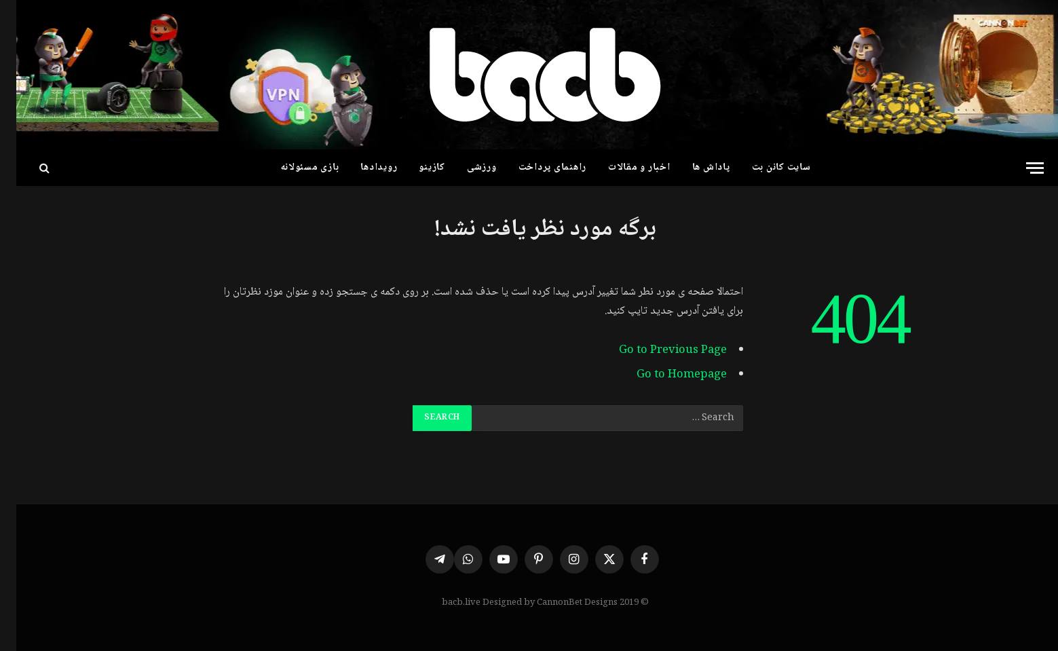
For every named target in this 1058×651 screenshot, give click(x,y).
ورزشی (465, 167)
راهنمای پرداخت (536, 167)
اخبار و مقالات (623, 167)
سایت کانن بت (765, 167)
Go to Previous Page (657, 350)
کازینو (415, 167)
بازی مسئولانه (293, 167)
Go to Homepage (665, 375)
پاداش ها (695, 167)
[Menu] (1018, 168)
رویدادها (362, 167)
